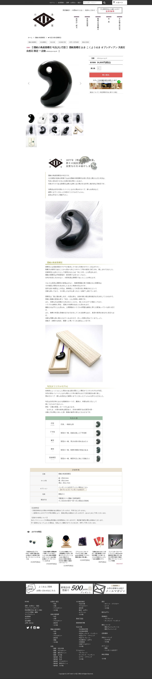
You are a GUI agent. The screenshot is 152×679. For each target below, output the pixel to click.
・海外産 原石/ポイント (60, 663)
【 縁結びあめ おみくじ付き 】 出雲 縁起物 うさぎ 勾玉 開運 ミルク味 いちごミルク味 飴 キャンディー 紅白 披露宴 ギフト (99, 555)
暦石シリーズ (106, 625)
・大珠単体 (81, 642)
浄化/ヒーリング (107, 637)
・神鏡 (54, 640)
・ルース (106, 606)
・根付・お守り (83, 610)
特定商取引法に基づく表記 (108, 92)
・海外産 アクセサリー (60, 661)
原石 (103, 601)
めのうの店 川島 (29, 2)
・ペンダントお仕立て (110, 650)
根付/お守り (105, 612)
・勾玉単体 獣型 (83, 631)
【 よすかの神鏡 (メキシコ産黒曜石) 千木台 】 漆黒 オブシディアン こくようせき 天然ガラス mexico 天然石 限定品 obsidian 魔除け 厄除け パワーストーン (66, 557)
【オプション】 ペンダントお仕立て (72, 489)
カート (118, 2)
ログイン (52, 2)
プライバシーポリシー (32, 608)
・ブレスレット (83, 652)
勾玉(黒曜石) (43, 42)
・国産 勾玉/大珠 (58, 648)
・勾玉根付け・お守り (85, 640)
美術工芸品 (79, 618)
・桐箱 (105, 648)
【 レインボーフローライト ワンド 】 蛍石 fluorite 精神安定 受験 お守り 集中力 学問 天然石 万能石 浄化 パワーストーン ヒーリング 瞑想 (115, 556)
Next (80, 83)
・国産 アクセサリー (59, 650)
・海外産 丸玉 (57, 659)
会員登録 (61, 2)
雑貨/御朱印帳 (80, 623)
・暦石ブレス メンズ (109, 629)
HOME (27, 601)
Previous (29, 83)
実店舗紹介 (66, 10)
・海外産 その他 (57, 665)
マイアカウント (30, 614)
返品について (94, 92)
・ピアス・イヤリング (85, 657)
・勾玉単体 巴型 (83, 629)
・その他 (55, 610)
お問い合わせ (29, 623)
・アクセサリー (57, 608)
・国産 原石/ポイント (59, 652)
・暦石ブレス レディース (111, 627)
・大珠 (54, 606)
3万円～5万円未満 (74, 42)
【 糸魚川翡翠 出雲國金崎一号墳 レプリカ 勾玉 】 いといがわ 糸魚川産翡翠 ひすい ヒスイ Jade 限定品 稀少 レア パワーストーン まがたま (49, 556)
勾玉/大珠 (52, 42)
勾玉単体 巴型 (62, 42)
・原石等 (55, 623)
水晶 (51, 646)
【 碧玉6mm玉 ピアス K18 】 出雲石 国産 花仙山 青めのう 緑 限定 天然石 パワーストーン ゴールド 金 (33, 555)
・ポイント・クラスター (111, 604)
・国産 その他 (57, 655)
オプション (105, 646)
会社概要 (28, 621)
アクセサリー (80, 650)
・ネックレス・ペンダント (86, 655)
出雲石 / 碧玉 (54, 601)
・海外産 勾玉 (57, 657)
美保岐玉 (104, 616)
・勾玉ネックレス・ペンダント (88, 633)
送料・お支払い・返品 (73, 2)
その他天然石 (80, 601)
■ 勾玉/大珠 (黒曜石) (54, 37)
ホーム (30, 37)
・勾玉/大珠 (81, 604)
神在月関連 (105, 654)
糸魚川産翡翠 (54, 614)
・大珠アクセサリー (84, 644)
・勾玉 (54, 604)
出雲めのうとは (77, 10)
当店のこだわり (90, 10)
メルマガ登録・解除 (31, 612)
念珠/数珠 (105, 633)
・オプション (82, 612)
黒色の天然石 (85, 42)
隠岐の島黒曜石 (40, 37)
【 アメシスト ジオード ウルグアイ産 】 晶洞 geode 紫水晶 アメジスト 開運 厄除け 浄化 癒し (82, 554)
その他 (104, 658)
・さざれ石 (106, 639)
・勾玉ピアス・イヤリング (86, 635)
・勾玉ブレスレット (84, 637)
